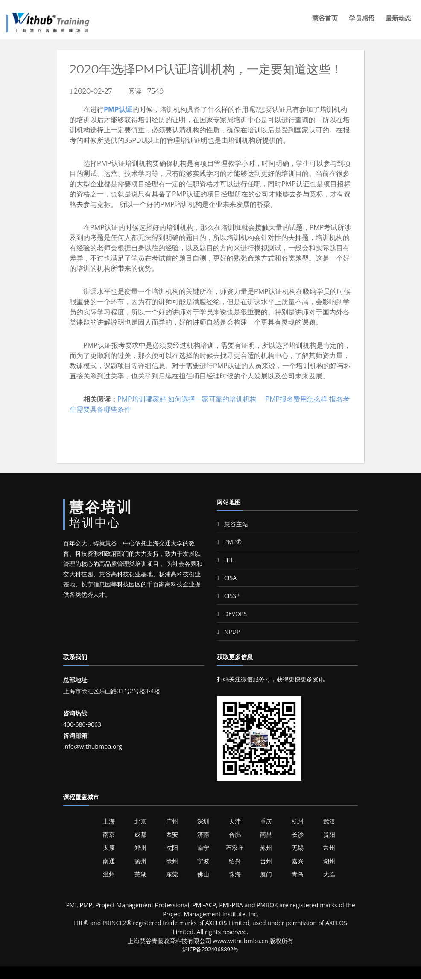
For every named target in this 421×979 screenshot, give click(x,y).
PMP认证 (118, 109)
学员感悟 (361, 18)
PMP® (229, 542)
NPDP (228, 631)
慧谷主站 (232, 524)
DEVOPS (232, 614)
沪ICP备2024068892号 (210, 949)
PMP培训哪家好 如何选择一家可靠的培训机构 (187, 399)
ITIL (225, 560)
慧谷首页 (325, 18)
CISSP (228, 596)
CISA (227, 578)
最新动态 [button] (398, 18)
